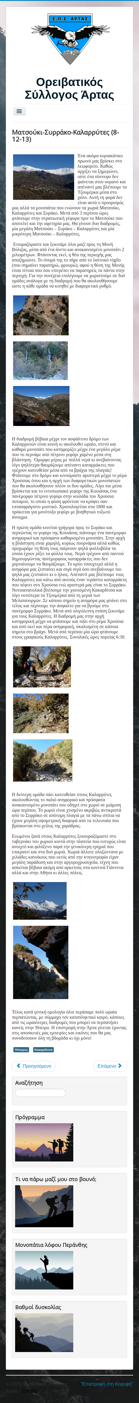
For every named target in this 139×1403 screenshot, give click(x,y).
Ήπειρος (21, 1049)
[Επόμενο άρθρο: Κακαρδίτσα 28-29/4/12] (110, 1066)
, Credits (28, 1391)
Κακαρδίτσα (43, 1049)
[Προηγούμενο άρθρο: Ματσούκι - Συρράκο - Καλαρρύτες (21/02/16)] (34, 1066)
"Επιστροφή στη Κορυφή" (107, 1384)
